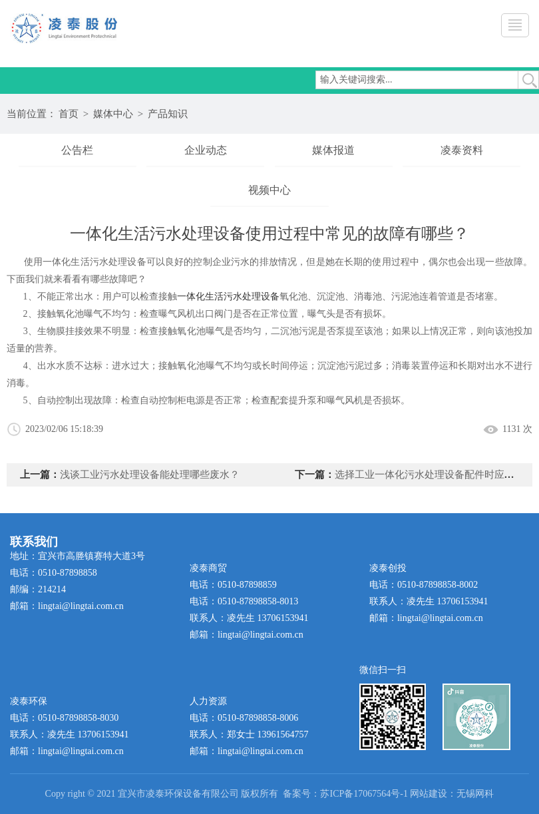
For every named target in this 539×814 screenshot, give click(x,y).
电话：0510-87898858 (53, 573)
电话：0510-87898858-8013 (244, 601)
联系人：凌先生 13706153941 (249, 618)
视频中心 (269, 190)
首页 (69, 113)
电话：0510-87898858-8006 (244, 718)
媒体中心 (113, 113)
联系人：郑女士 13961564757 (249, 734)
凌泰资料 (462, 150)
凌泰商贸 (208, 568)
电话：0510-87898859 (233, 585)
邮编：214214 (38, 589)
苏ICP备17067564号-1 (363, 794)
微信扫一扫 (382, 670)
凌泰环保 (28, 701)
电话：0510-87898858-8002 (423, 585)
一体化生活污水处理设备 (228, 297)
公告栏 (77, 150)
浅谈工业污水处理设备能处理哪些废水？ (150, 474)
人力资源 (208, 701)
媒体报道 (333, 150)
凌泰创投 (388, 568)
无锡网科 (475, 794)
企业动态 (205, 150)
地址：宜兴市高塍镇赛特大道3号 (77, 556)
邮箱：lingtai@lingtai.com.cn (67, 606)
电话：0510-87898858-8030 (64, 718)
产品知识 (168, 113)
